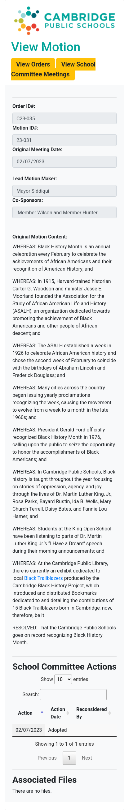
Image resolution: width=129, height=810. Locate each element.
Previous (47, 758)
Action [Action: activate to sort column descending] (25, 713)
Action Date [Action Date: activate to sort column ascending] (58, 713)
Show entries (64, 679)
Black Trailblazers (43, 578)
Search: (64, 694)
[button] (33, 64)
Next (87, 758)
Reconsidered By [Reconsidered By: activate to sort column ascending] (91, 713)
